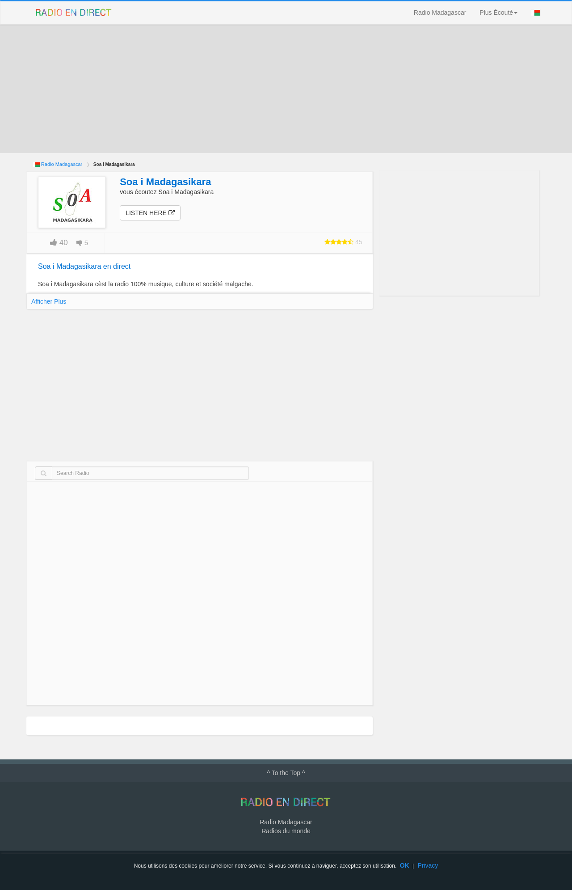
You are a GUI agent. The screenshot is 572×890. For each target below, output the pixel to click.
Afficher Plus (48, 301)
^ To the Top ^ (286, 772)
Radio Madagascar (440, 12)
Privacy (427, 865)
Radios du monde (286, 831)
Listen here (150, 212)
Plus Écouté (498, 12)
